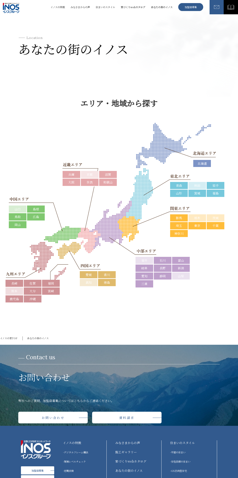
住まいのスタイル (182, 443)
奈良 (90, 182)
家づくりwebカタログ (133, 7)
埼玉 (179, 225)
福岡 (51, 283)
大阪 (71, 182)
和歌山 (108, 182)
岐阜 (144, 268)
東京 (197, 225)
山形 (179, 193)
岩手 (215, 185)
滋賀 (108, 174)
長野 (163, 268)
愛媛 (89, 274)
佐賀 (33, 283)
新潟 (181, 268)
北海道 (202, 163)
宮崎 (51, 291)
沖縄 (33, 299)
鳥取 (18, 217)
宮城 (197, 193)
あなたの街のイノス (162, 7)
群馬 (179, 218)
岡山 (18, 224)
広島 (36, 217)
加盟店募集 (191, 7)
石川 (163, 260)
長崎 (14, 283)
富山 (181, 260)
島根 (36, 209)
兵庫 (71, 174)
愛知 (144, 276)
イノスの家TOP (8, 338)
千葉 (215, 225)
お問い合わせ (53, 417)
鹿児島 (14, 299)
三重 (144, 284)
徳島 (107, 282)
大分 (33, 291)
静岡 (163, 276)
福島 (215, 193)
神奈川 (179, 233)
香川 (107, 274)
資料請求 (126, 417)
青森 (179, 185)
